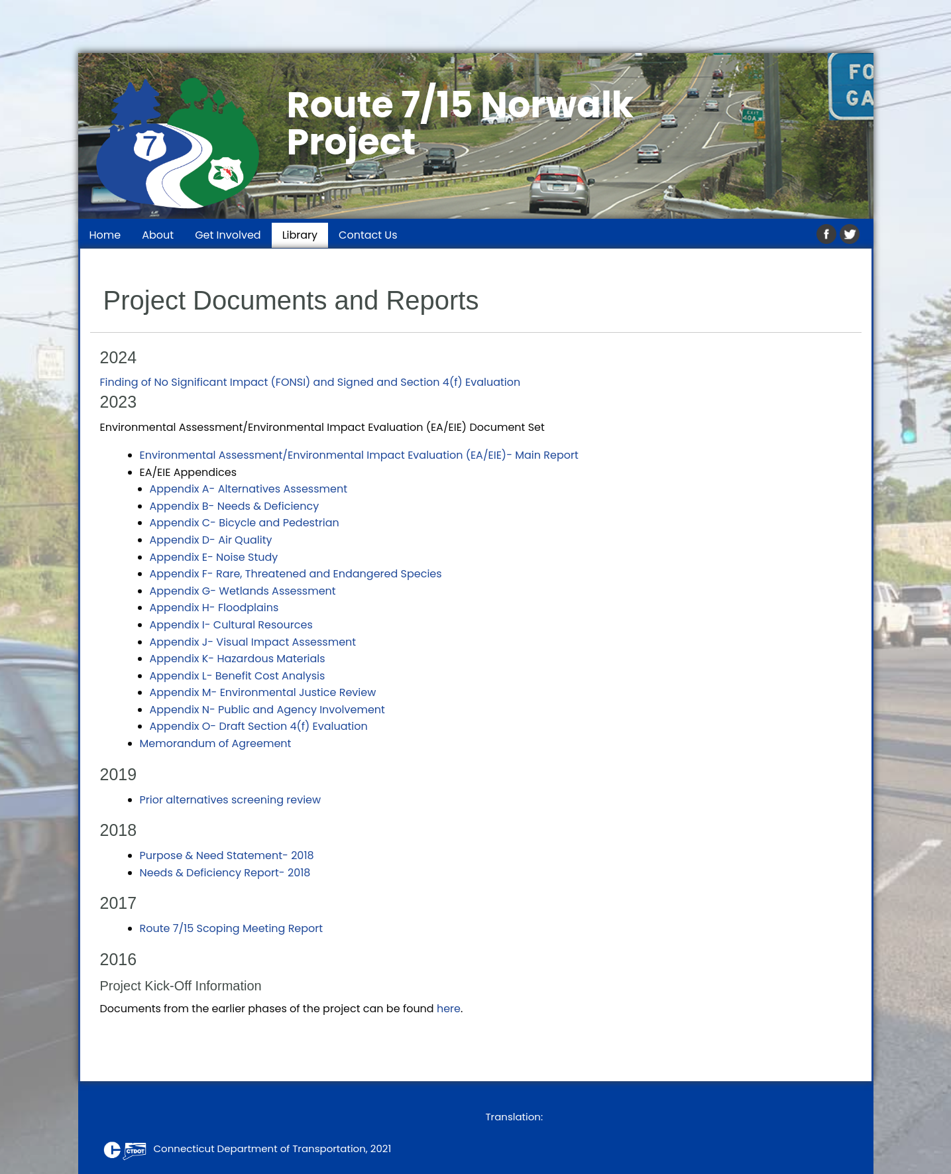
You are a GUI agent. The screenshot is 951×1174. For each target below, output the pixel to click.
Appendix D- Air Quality (211, 540)
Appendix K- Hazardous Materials (237, 658)
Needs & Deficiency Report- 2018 (225, 872)
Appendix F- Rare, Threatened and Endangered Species (296, 573)
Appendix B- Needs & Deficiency (234, 506)
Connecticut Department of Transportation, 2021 (245, 1148)
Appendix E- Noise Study (214, 557)
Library (299, 235)
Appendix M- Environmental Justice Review (263, 692)
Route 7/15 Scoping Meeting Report (231, 928)
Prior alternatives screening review (230, 799)
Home (105, 235)
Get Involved (228, 235)
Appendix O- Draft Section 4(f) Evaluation (259, 726)
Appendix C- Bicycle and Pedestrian (244, 522)
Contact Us (368, 235)
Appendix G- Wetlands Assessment (243, 591)
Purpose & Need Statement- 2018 (227, 855)
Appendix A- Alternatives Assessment (248, 489)
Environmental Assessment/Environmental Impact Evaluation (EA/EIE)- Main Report (359, 455)
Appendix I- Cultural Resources (231, 624)
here (449, 1008)
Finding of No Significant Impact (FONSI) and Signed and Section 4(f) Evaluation (310, 382)
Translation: (514, 1117)
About (158, 235)
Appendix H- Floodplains (214, 607)
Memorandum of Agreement (216, 743)
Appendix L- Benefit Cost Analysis (237, 675)
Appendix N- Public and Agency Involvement (267, 709)
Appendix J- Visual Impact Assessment (253, 642)
